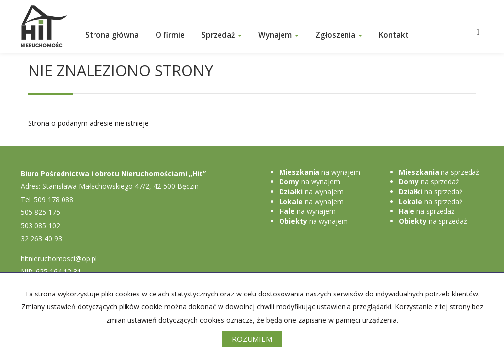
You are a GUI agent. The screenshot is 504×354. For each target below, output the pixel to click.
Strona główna (112, 35)
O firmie (170, 35)
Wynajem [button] (278, 35)
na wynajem (319, 172)
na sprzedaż (439, 172)
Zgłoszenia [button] (338, 35)
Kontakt (394, 35)
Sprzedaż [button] (221, 35)
